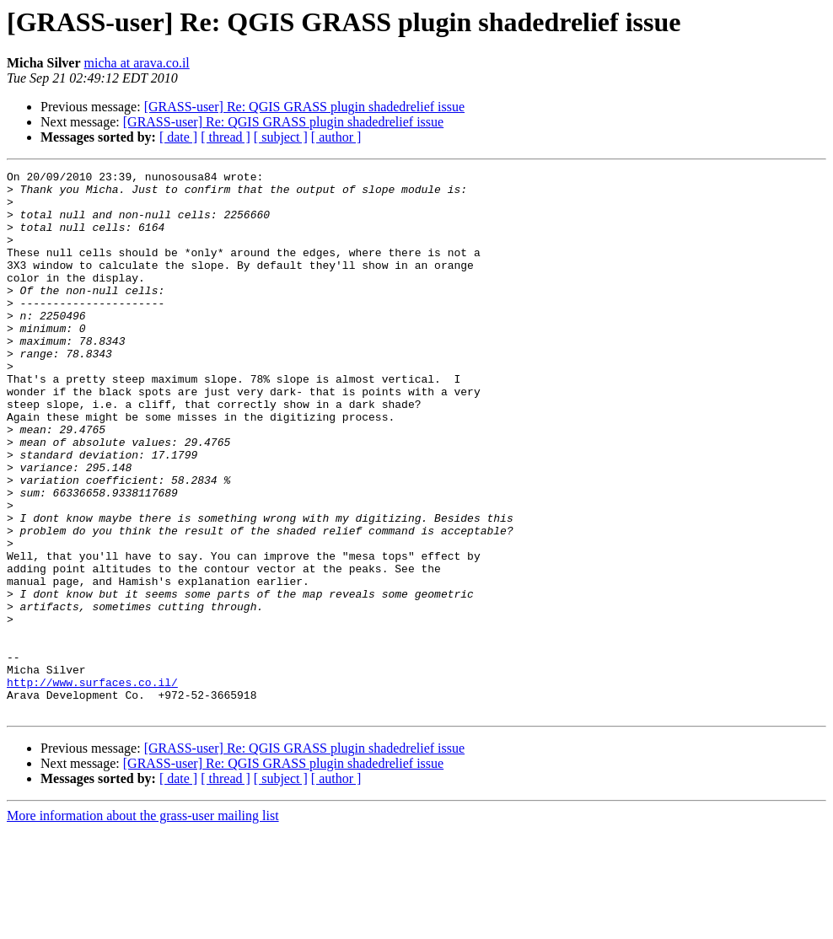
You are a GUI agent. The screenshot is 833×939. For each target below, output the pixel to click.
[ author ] (336, 137)
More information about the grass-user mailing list (143, 924)
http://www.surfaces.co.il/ (92, 785)
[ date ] (178, 137)
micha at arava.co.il (137, 63)
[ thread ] (225, 137)
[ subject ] (281, 137)
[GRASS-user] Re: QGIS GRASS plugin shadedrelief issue (304, 106)
